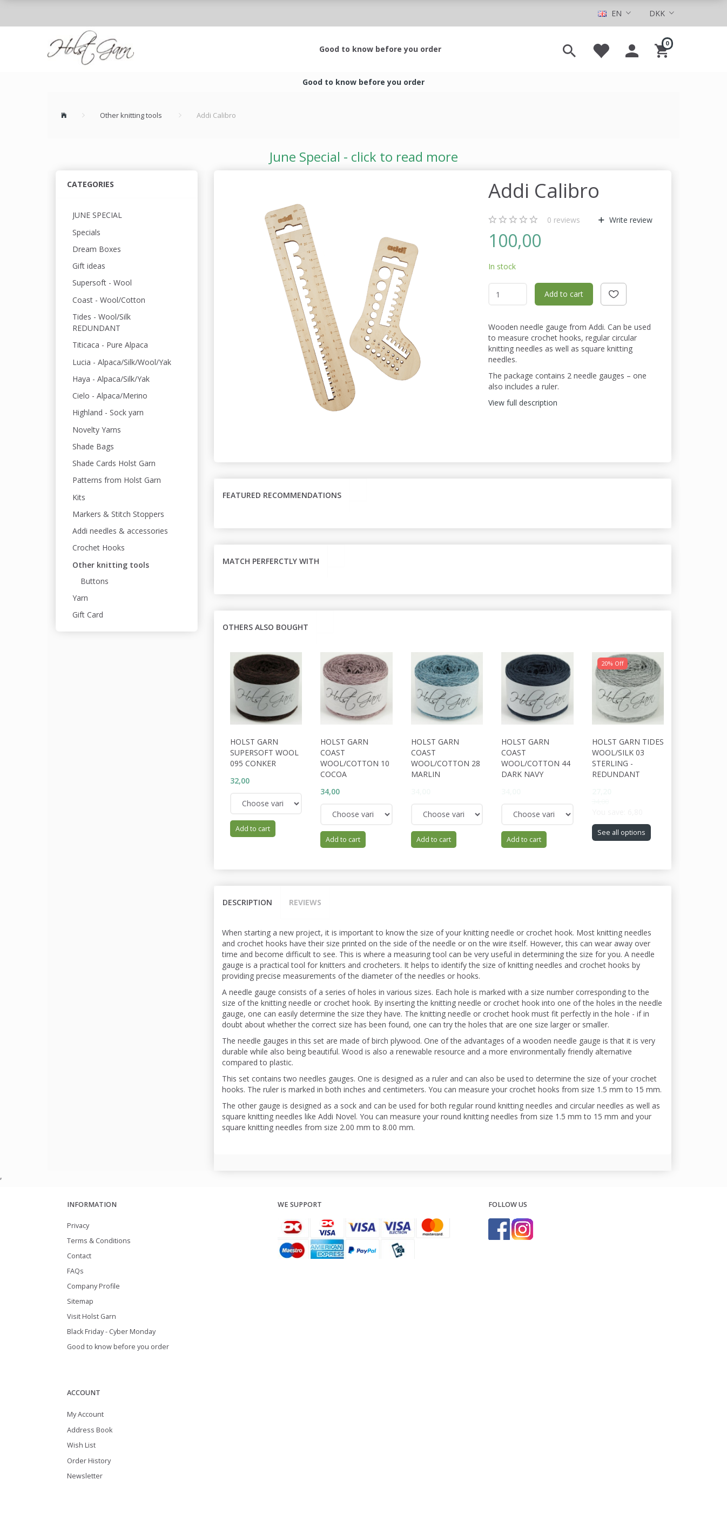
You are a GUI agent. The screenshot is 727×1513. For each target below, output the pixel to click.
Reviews (305, 902)
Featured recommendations (282, 495)
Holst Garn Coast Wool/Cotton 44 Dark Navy (535, 757)
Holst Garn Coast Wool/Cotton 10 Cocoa (354, 757)
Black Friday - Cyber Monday (111, 1331)
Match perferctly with (271, 561)
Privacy (78, 1225)
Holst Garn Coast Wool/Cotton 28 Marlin (445, 757)
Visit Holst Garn (91, 1316)
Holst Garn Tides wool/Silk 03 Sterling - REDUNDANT (628, 757)
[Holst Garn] (91, 49)
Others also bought (265, 627)
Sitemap (80, 1301)
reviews (563, 220)
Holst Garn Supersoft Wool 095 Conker (264, 752)
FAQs (75, 1271)
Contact (79, 1255)
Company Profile (93, 1286)
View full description (522, 402)
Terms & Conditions (99, 1240)
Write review (629, 220)
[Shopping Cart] (663, 49)
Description (247, 902)
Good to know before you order (380, 49)
